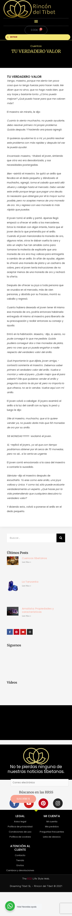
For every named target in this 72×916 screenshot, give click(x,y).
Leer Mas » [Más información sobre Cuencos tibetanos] (26, 562)
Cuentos (36, 46)
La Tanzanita (30, 581)
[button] (36, 21)
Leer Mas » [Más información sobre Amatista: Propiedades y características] (26, 616)
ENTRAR (12, 37)
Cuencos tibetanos (34, 558)
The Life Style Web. (36, 878)
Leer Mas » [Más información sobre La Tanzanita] (26, 586)
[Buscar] (60, 538)
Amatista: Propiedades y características (38, 610)
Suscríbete (23, 798)
